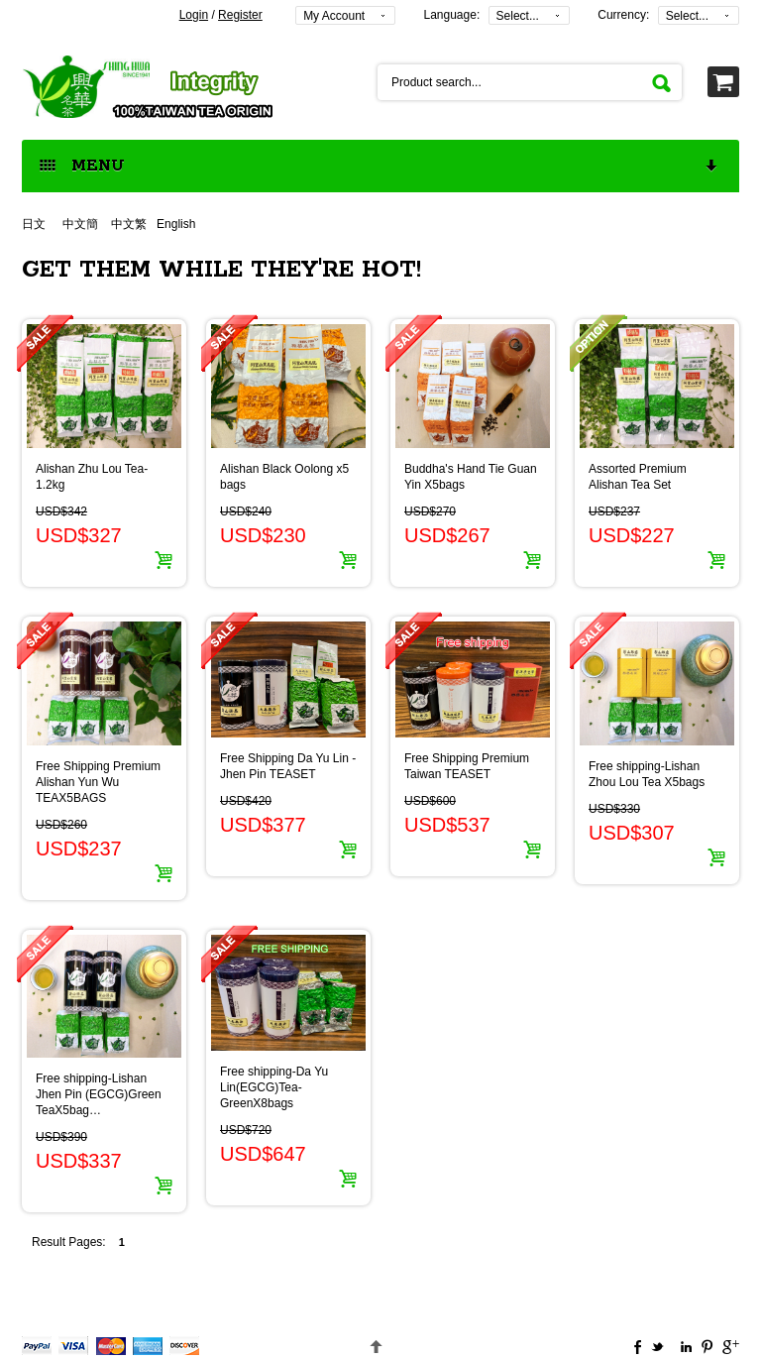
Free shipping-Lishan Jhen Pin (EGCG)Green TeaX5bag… (99, 1094)
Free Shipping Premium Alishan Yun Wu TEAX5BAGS (98, 782)
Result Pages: (69, 1242)
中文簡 (80, 224)
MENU (379, 167)
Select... (517, 16)
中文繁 (129, 224)
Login (193, 15)
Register (240, 15)
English (176, 224)
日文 (35, 224)
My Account (334, 16)
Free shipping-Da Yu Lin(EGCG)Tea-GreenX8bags (274, 1087)
